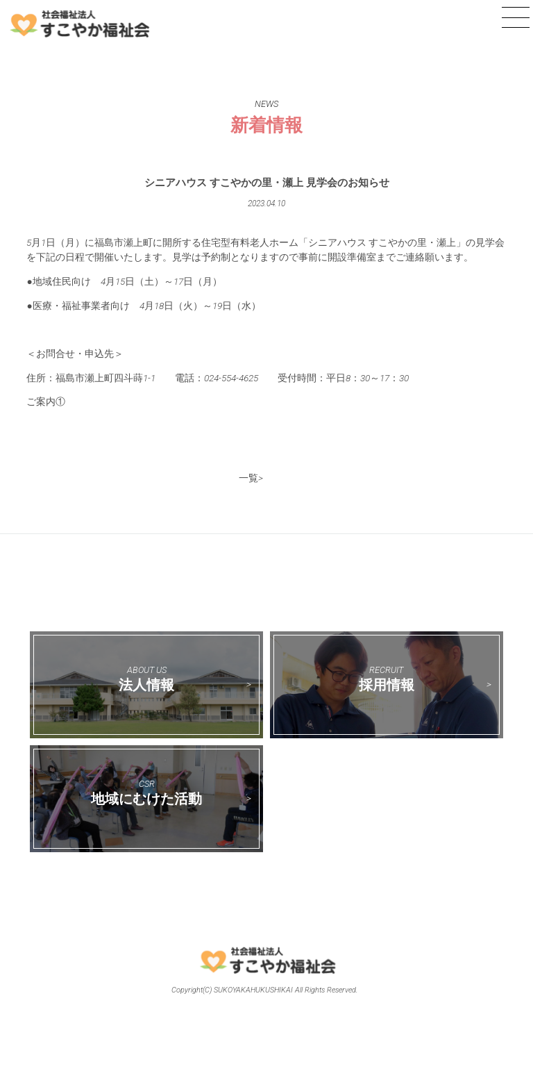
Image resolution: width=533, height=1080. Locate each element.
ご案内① (45, 401)
